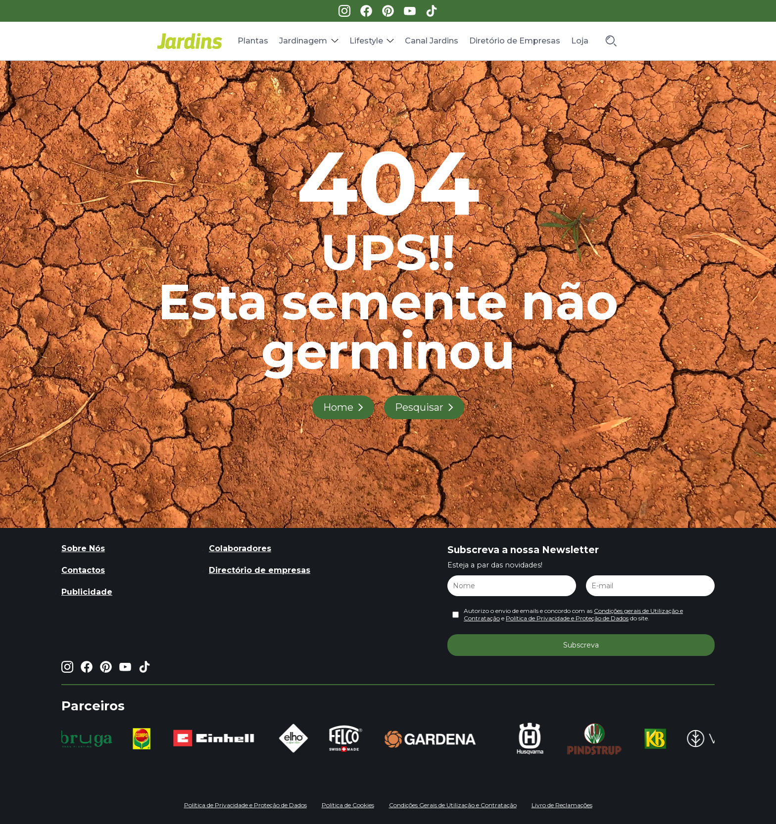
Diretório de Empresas (514, 40)
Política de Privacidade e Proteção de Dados (567, 618)
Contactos (83, 570)
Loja (579, 40)
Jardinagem (303, 40)
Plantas (253, 40)
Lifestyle (366, 40)
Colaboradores (240, 548)
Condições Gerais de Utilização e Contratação (453, 805)
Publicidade (86, 592)
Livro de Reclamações (562, 805)
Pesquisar (419, 407)
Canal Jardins (431, 40)
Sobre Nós (83, 548)
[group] (88, 739)
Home (338, 407)
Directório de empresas (259, 570)
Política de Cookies (348, 805)
